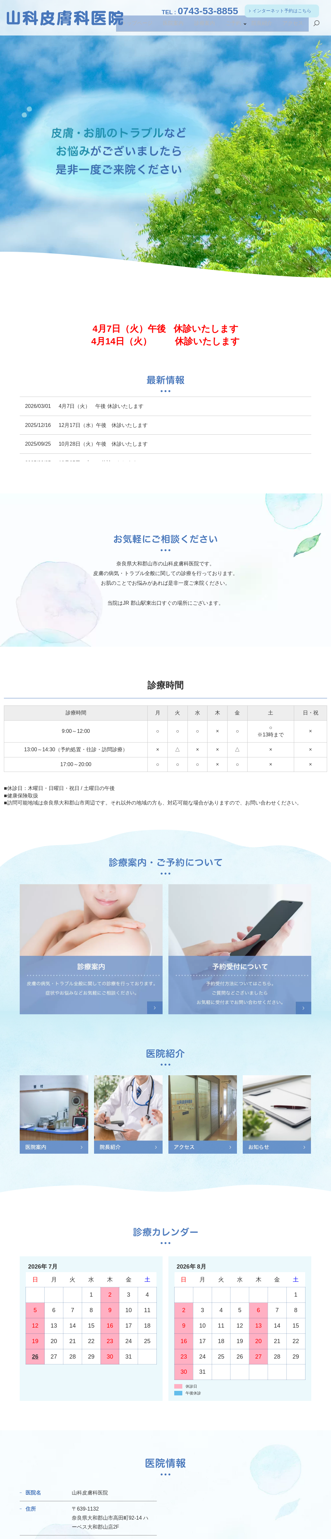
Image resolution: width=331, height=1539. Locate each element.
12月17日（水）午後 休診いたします (103, 425)
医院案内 (177, 25)
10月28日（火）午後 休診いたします (103, 444)
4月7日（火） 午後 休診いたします (101, 406)
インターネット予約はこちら (281, 10)
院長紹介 (263, 25)
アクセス (293, 25)
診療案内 (208, 25)
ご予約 (236, 25)
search (316, 26)
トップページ (142, 25)
